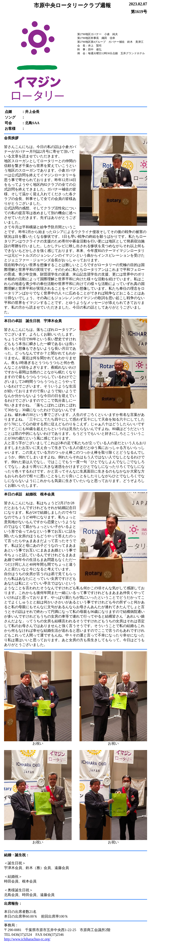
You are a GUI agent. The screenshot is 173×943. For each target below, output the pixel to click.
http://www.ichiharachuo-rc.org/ (27, 939)
